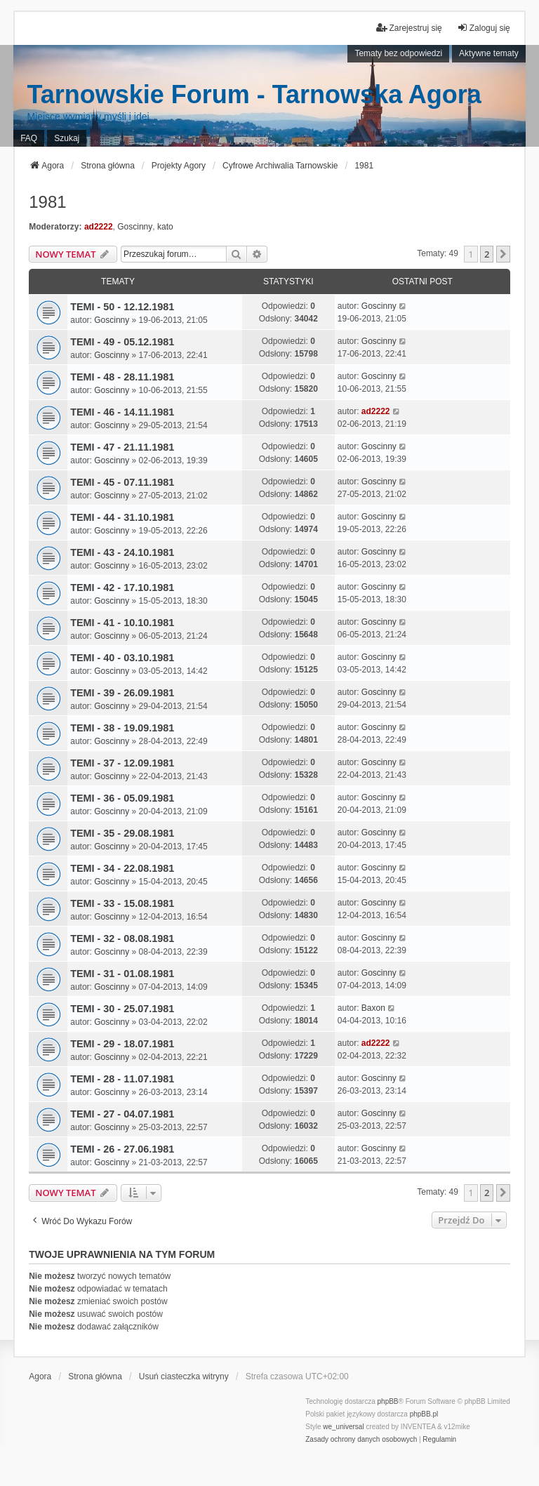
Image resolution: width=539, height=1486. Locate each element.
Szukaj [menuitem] (66, 138)
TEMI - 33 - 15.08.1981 (122, 903)
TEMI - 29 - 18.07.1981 (122, 1043)
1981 (47, 201)
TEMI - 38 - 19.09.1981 (122, 728)
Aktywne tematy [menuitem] (489, 53)
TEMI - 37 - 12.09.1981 (122, 763)
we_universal (343, 1427)
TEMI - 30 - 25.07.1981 (122, 1008)
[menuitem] (361, 1439)
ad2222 (98, 227)
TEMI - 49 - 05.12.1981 (122, 341)
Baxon (373, 1008)
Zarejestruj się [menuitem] (408, 27)
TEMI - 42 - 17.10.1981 (122, 587)
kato (165, 227)
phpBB (388, 1401)
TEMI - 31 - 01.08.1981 (122, 973)
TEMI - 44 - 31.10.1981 (122, 517)
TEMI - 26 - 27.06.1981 (122, 1149)
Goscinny (134, 227)
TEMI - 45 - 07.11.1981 (122, 482)
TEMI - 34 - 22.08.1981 (122, 868)
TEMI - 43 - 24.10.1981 (122, 552)
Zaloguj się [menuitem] (483, 27)
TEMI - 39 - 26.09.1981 (122, 692)
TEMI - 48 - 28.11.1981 (122, 377)
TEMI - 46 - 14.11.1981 (122, 412)
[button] (503, 254)
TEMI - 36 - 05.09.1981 (122, 798)
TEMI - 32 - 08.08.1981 (122, 938)
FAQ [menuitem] (28, 138)
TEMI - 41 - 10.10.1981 (122, 622)
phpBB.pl (424, 1414)
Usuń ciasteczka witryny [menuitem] (184, 1376)
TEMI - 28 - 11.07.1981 (122, 1078)
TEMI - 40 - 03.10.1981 (122, 657)
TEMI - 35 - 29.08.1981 (122, 833)
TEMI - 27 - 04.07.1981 (122, 1114)
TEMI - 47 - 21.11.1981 (122, 447)
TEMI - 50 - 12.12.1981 (122, 306)
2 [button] (486, 254)
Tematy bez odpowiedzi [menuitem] (398, 53)
